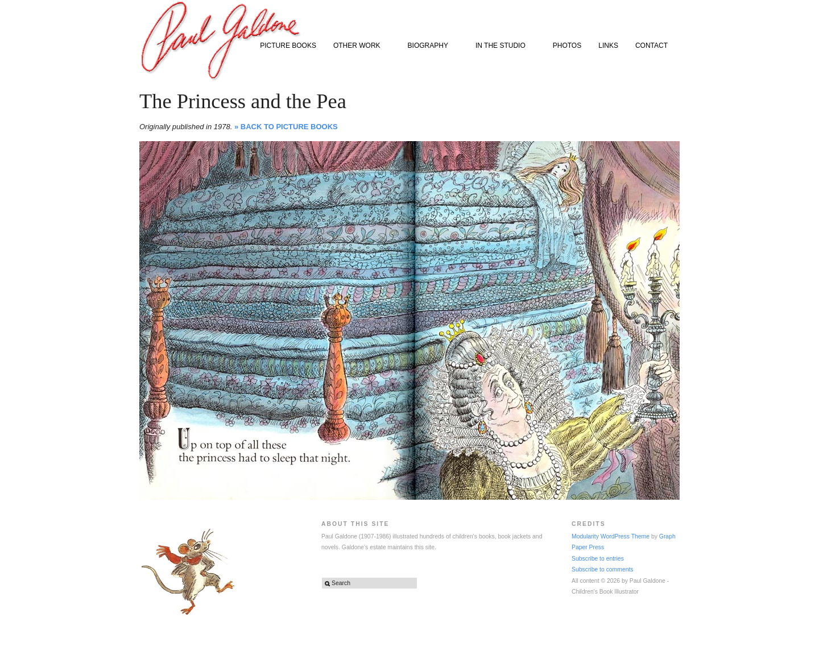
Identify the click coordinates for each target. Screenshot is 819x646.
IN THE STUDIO (503, 46)
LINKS (608, 46)
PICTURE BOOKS (288, 46)
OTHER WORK (359, 46)
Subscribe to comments (603, 569)
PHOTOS (567, 46)
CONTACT (651, 46)
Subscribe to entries (598, 559)
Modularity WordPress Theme (611, 536)
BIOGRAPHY (430, 46)
